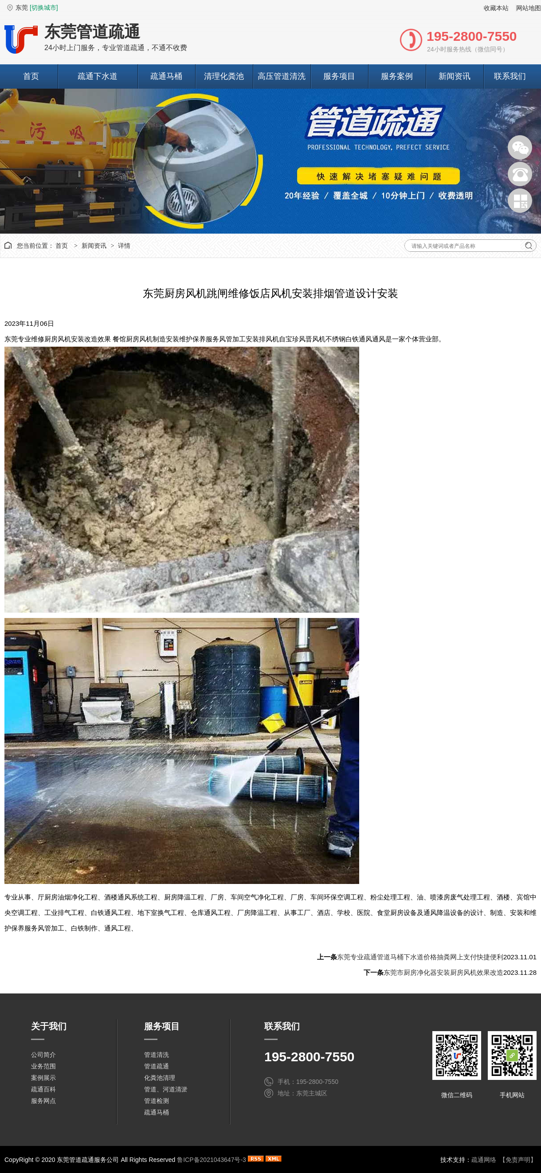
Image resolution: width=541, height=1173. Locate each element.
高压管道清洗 (282, 76)
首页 (31, 76)
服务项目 (339, 76)
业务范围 (43, 1066)
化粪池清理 (159, 1077)
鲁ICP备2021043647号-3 (211, 1159)
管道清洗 (156, 1054)
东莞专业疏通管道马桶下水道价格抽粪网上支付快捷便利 (420, 957)
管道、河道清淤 (166, 1089)
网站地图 (528, 8)
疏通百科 (43, 1089)
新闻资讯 (454, 76)
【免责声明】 (518, 1159)
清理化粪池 (224, 76)
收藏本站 (496, 8)
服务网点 (43, 1100)
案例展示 (43, 1077)
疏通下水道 (98, 76)
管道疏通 (156, 1066)
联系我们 (510, 76)
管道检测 (156, 1100)
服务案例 (397, 76)
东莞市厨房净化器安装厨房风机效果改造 (443, 972)
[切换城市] (44, 7)
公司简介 (43, 1054)
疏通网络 (483, 1159)
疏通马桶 (166, 76)
